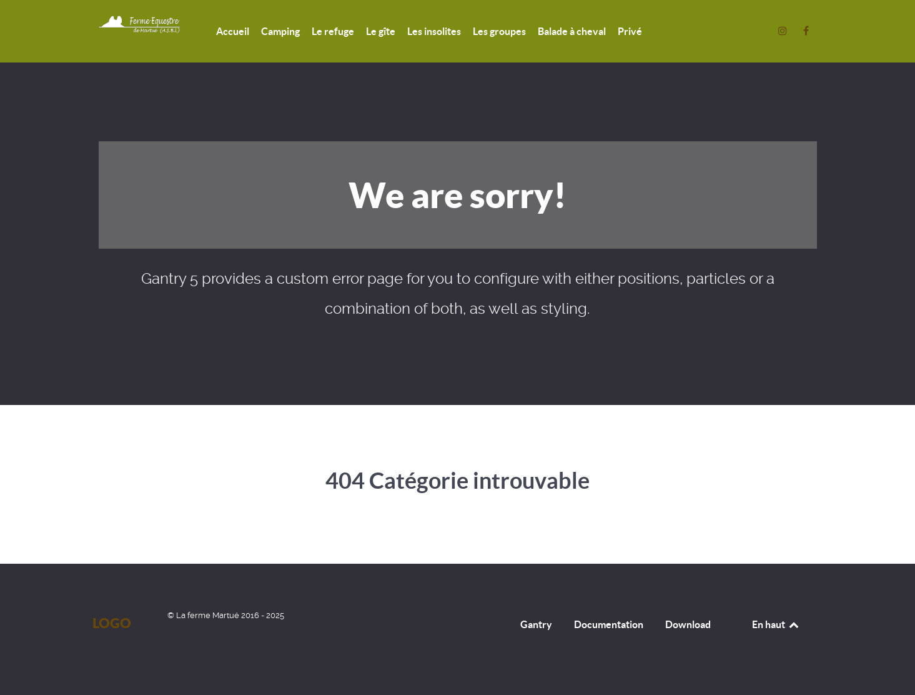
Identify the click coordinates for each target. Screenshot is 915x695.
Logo (111, 623)
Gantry (536, 624)
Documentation (608, 624)
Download (688, 624)
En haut (776, 624)
